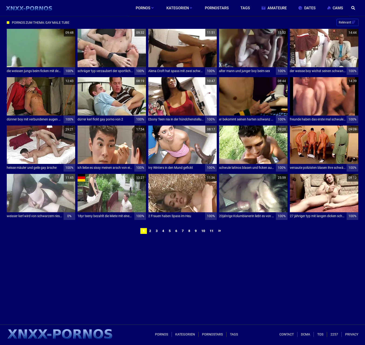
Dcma (305, 334)
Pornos (161, 334)
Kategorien (185, 334)
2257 (334, 334)
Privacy (351, 334)
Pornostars (212, 334)
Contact (286, 334)
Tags (234, 334)
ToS (320, 334)
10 (203, 231)
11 (211, 231)
